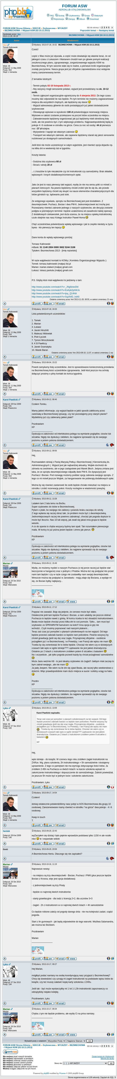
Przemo (62, 1073)
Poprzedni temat (88, 30)
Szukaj (59, 15)
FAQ (50, 15)
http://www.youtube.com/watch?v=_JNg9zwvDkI (55, 287)
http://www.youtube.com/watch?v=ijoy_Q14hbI (54, 293)
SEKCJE (37, 28)
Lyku (5, 708)
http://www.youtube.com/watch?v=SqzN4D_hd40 (55, 296)
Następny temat (106, 30)
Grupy (86, 15)
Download (93, 19)
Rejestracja (57, 19)
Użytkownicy (73, 15)
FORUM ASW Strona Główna (16, 28)
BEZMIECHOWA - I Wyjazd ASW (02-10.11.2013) (27, 30)
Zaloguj (70, 19)
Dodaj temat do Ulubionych (103, 1057)
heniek (6, 831)
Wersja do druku (107, 1059)
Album (81, 19)
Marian (6, 563)
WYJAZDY (63, 28)
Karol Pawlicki (10, 399)
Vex (5, 45)
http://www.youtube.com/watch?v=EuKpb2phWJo (56, 290)
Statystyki (97, 15)
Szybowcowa (49, 28)
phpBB (46, 1073)
